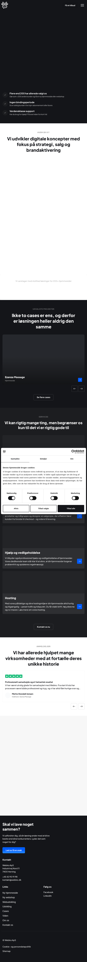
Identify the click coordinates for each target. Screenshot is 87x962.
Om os (5, 920)
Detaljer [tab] (43, 459)
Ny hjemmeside (10, 893)
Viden (5, 916)
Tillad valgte (43, 508)
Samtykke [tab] (15, 459)
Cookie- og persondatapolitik (16, 946)
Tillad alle (71, 508)
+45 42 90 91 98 (9, 876)
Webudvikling (9, 902)
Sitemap (6, 951)
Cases (5, 911)
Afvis (16, 508)
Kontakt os (7, 925)
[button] (74, 389)
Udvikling (7, 906)
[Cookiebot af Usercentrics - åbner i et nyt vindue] (73, 451)
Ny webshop (8, 897)
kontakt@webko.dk (11, 880)
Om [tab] (71, 459)
